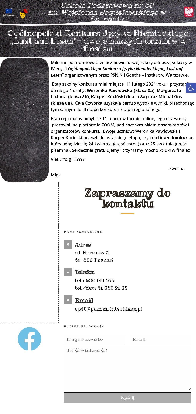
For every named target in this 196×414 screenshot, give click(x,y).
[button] (191, 88)
